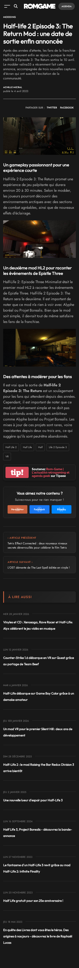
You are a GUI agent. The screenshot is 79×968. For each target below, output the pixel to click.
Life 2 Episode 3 (58, 447)
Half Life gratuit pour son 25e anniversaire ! (33, 901)
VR (7, 456)
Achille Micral (12, 87)
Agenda (67, 6)
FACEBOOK (67, 108)
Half (40, 447)
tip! (17, 472)
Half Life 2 (11, 447)
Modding (9, 17)
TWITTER (52, 108)
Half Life (27, 447)
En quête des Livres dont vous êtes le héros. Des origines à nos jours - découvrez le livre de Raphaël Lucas (37, 936)
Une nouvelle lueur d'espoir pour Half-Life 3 (33, 800)
